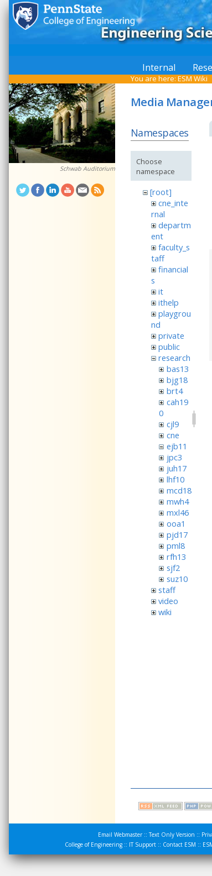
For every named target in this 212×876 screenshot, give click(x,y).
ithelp (168, 302)
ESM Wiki (193, 78)
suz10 (177, 578)
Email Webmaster (120, 834)
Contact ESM (179, 844)
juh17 (177, 468)
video (168, 600)
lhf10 (175, 479)
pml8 (176, 545)
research (174, 357)
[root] (161, 191)
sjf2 (173, 567)
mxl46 (178, 512)
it (160, 291)
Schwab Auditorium (87, 168)
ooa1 (176, 523)
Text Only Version (172, 834)
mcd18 (179, 490)
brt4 (175, 390)
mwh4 (178, 501)
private (171, 335)
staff (166, 589)
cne (173, 434)
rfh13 (176, 556)
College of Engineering (93, 844)
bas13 (178, 368)
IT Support (142, 844)
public (169, 346)
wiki (165, 611)
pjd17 (177, 534)
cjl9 (173, 423)
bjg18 (177, 379)
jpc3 (174, 457)
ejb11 (177, 446)
